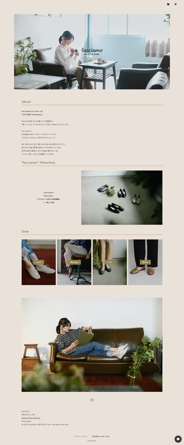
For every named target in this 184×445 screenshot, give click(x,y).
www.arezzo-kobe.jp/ (31, 418)
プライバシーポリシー (81, 436)
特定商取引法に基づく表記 (101, 436)
